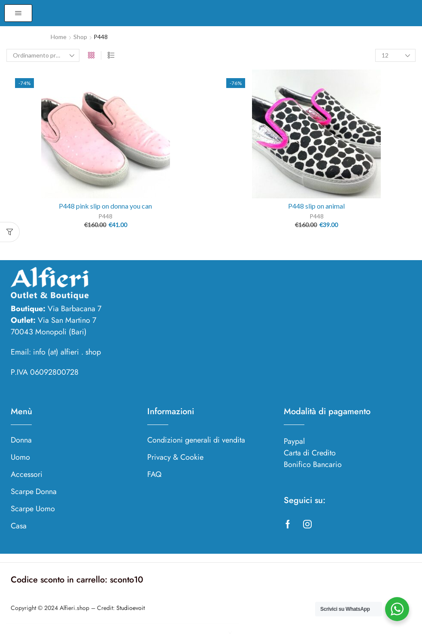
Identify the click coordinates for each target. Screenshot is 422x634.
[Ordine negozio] (42, 55)
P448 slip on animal (316, 206)
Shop (80, 36)
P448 (105, 216)
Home (59, 36)
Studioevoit (130, 608)
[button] (18, 13)
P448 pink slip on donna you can (105, 206)
